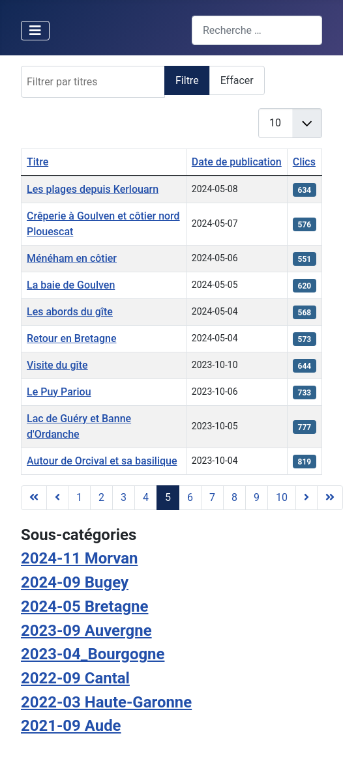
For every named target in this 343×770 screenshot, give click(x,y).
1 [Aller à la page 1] (79, 497)
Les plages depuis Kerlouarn (92, 189)
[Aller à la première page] (34, 497)
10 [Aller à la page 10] (282, 497)
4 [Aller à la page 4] (146, 497)
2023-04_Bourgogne (92, 654)
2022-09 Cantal (75, 678)
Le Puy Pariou (59, 392)
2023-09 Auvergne (86, 630)
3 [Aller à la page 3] (124, 497)
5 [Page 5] (168, 497)
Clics (304, 162)
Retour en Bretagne (72, 338)
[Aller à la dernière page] (330, 497)
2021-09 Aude (71, 726)
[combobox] (257, 30)
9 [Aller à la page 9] (257, 497)
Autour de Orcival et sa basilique (102, 461)
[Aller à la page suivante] (306, 497)
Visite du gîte (57, 365)
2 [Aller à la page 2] (101, 497)
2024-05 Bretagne (84, 606)
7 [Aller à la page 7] (212, 497)
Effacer (237, 80)
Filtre (187, 80)
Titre (37, 162)
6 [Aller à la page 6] (190, 497)
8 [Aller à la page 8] (234, 497)
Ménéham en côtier (72, 258)
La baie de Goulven (71, 285)
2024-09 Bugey (74, 582)
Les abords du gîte (70, 312)
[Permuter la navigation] (35, 30)
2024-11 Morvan (79, 558)
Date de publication (237, 162)
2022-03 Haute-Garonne (106, 702)
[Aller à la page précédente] (57, 497)
